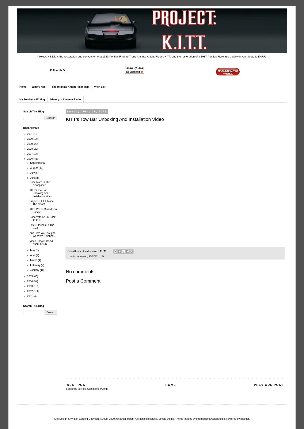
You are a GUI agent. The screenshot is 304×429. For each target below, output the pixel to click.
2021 (30, 134)
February (35, 265)
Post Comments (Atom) (94, 388)
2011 (30, 296)
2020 (30, 138)
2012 (30, 291)
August (34, 168)
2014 (30, 281)
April (33, 255)
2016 (30, 158)
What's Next (39, 86)
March (34, 260)
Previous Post (269, 385)
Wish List (99, 86)
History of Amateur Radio (65, 99)
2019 (30, 143)
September (36, 162)
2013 (30, 286)
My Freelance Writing (32, 99)
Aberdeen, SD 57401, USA (90, 256)
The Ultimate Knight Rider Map (70, 86)
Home (22, 86)
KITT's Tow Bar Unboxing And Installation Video (41, 193)
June (33, 177)
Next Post (77, 385)
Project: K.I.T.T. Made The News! (42, 203)
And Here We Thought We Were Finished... (43, 235)
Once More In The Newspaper (40, 184)
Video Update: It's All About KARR (41, 243)
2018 (30, 148)
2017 (30, 153)
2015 (30, 276)
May (33, 250)
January (35, 270)
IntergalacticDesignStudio (210, 418)
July (32, 172)
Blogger (244, 418)
